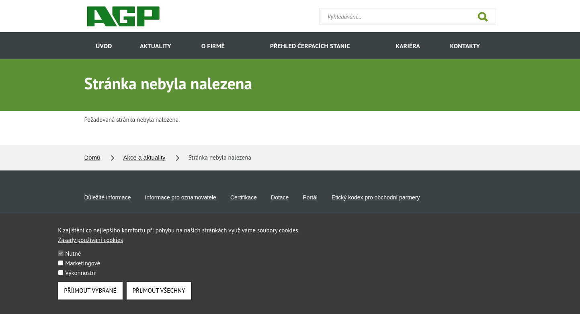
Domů (92, 157)
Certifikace (243, 197)
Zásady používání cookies (90, 244)
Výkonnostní (80, 277)
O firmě (213, 46)
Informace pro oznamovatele (180, 197)
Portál (310, 197)
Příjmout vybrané (90, 295)
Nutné (73, 258)
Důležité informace (107, 197)
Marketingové (82, 267)
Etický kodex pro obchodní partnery (376, 197)
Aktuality (155, 46)
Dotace (280, 197)
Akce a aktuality (144, 157)
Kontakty (465, 46)
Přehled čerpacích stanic (310, 46)
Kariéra (408, 46)
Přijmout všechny (159, 295)
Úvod (104, 46)
